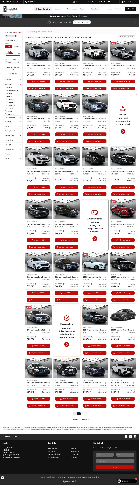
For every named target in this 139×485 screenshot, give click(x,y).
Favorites (112, 2)
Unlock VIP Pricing (38, 82)
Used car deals (72, 9)
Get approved (75, 451)
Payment (16, 46)
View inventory (52, 448)
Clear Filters (17, 32)
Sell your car (52, 451)
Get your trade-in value (82, 22)
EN (75, 2)
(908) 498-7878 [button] (31, 2)
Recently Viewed (127, 2)
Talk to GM (130, 9)
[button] (13, 2)
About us (73, 448)
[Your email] (115, 461)
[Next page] (87, 413)
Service (109, 9)
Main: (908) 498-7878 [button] (11, 455)
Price (8, 46)
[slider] (5, 55)
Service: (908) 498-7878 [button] (11, 457)
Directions (74, 457)
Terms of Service (53, 457)
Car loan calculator (54, 454)
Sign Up (115, 467)
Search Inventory (43, 9)
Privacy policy (75, 454)
